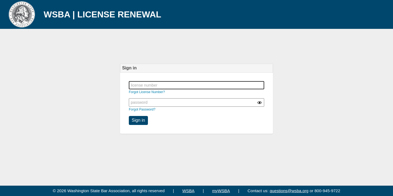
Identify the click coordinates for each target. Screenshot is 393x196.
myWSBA (221, 190)
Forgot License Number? (147, 92)
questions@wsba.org (289, 190)
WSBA (188, 190)
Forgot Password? (142, 109)
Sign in (138, 120)
